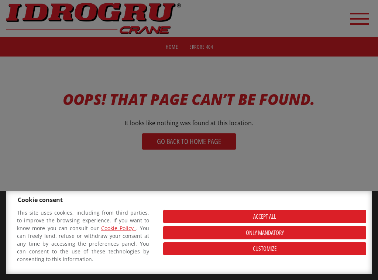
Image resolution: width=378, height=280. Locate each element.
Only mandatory (265, 233)
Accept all (264, 216)
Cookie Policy (118, 228)
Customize (264, 249)
